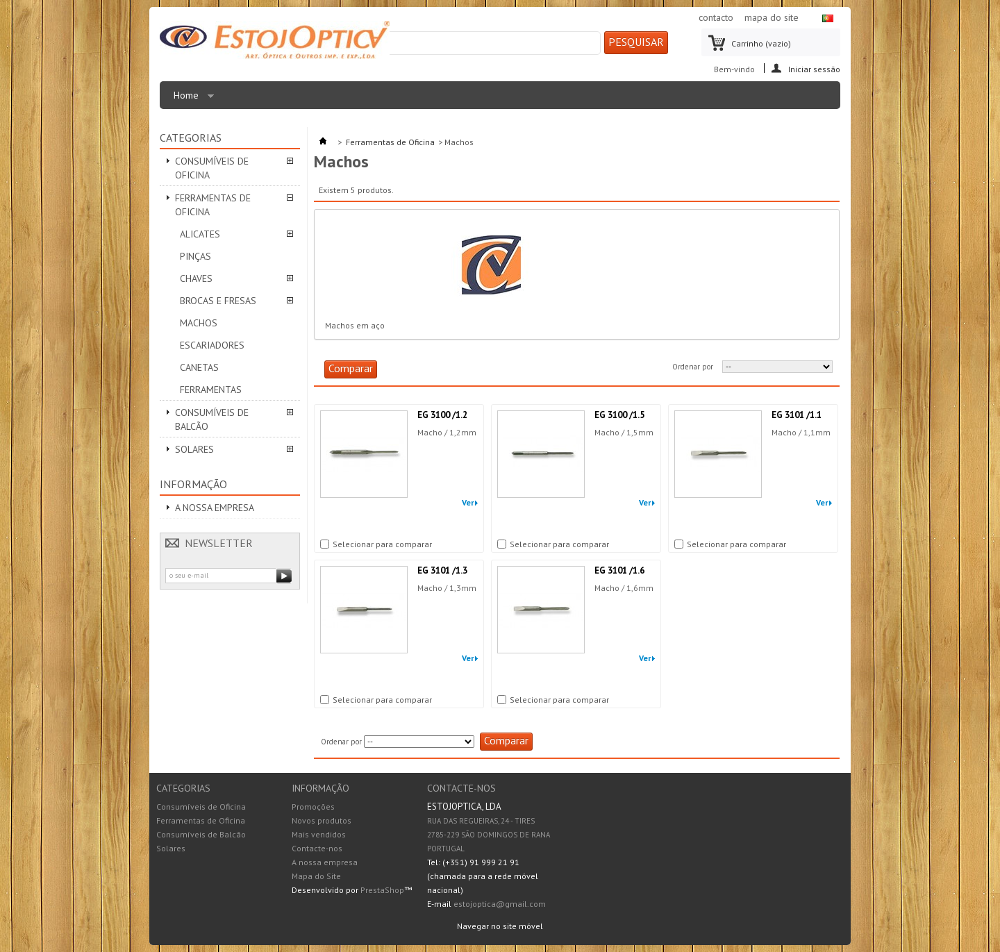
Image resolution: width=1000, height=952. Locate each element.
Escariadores (212, 345)
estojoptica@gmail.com (499, 904)
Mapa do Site (316, 876)
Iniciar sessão (814, 68)
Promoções (313, 806)
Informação (193, 484)
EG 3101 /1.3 (442, 570)
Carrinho (761, 43)
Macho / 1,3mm (446, 588)
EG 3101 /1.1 (797, 415)
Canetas (199, 367)
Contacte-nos (317, 848)
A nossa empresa (214, 507)
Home (190, 99)
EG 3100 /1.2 (442, 415)
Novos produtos (321, 820)
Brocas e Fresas (218, 300)
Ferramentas (211, 389)
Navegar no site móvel (500, 926)
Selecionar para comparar (382, 544)
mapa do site (771, 17)
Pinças (195, 256)
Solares (194, 449)
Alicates (200, 234)
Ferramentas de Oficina (213, 205)
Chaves (196, 278)
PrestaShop (382, 890)
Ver (468, 503)
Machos (198, 323)
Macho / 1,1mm (801, 432)
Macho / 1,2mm (446, 432)
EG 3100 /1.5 (619, 415)
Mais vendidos (319, 834)
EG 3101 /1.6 (619, 570)
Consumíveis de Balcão (212, 419)
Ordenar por (692, 366)
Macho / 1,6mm (623, 588)
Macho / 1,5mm (623, 432)
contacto (716, 17)
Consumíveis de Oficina (212, 168)
